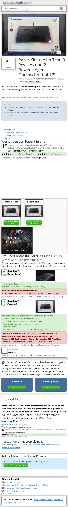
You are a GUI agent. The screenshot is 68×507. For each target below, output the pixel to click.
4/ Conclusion (6, 138)
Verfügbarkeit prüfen (17, 387)
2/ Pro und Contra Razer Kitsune (14, 132)
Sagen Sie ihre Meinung (16, 465)
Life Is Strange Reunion (16, 491)
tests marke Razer (11, 447)
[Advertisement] (34, 179)
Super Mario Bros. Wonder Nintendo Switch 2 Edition (27, 485)
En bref (8, 104)
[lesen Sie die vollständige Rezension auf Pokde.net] (39, 345)
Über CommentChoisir (43, 499)
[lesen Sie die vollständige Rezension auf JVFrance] (38, 355)
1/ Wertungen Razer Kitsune (12, 129)
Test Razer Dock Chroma (28, 444)
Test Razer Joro (9, 444)
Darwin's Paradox (14, 482)
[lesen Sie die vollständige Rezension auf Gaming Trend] (41, 296)
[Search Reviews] (14, 8)
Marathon (10, 494)
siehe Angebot (11, 222)
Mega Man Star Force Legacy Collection (22, 488)
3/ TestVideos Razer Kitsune (12, 135)
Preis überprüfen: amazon (14, 424)
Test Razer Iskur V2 (50, 444)
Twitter (21, 502)
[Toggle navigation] (61, 8)
